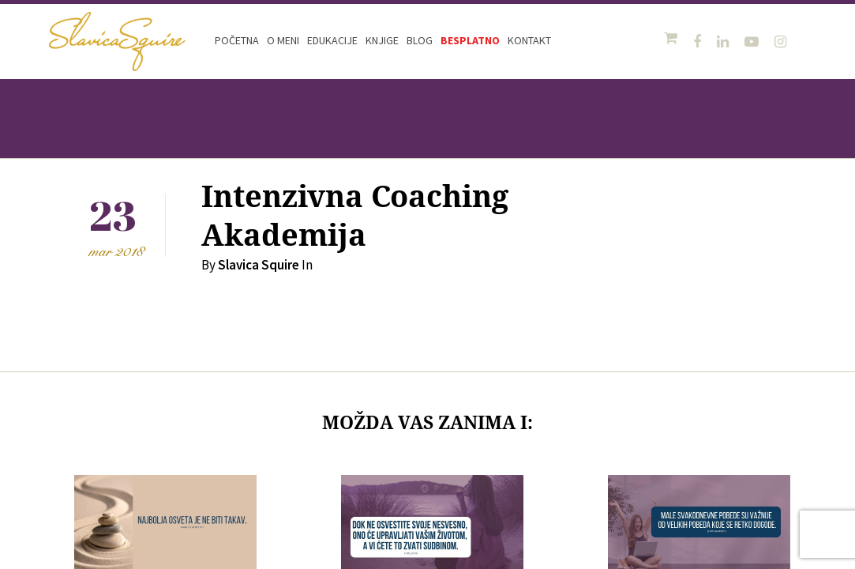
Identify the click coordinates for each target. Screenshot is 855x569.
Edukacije (332, 40)
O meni (283, 40)
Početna (237, 40)
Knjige (382, 40)
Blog (420, 40)
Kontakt (529, 40)
